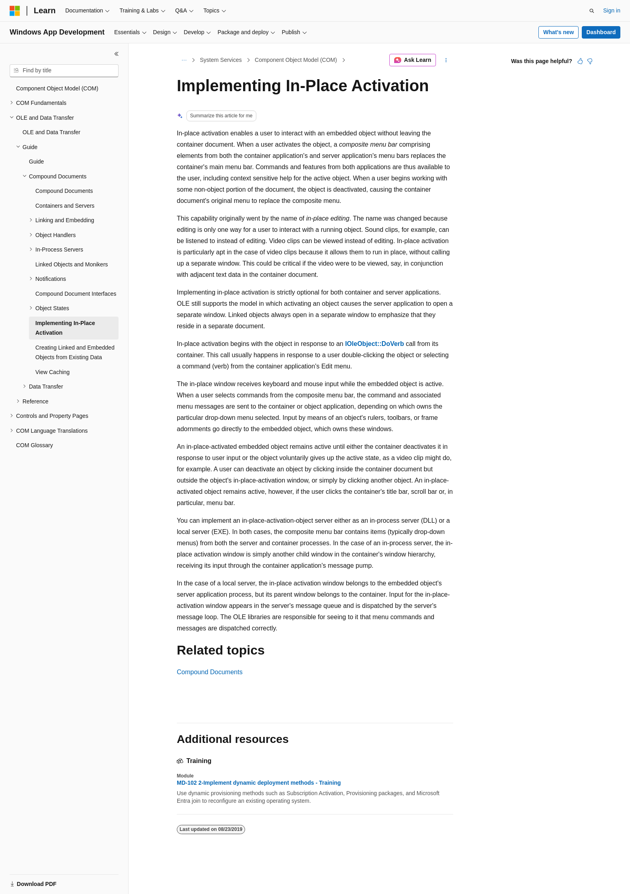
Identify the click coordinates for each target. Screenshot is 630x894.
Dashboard (601, 32)
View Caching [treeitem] (52, 372)
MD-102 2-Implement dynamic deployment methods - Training (259, 782)
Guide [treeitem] (36, 161)
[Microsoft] (15, 11)
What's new (558, 32)
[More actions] (446, 60)
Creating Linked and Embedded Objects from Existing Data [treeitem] (75, 352)
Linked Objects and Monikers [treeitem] (71, 264)
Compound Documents (210, 672)
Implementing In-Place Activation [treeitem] (65, 328)
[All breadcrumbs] (184, 60)
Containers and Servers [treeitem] (64, 206)
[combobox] (64, 70)
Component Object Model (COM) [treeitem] (57, 88)
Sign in (611, 10)
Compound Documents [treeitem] (64, 191)
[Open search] (592, 11)
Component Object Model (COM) (296, 60)
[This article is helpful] (580, 61)
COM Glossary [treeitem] (34, 445)
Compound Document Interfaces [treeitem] (76, 293)
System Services (221, 60)
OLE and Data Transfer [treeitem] (51, 132)
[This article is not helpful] (590, 61)
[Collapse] (116, 54)
